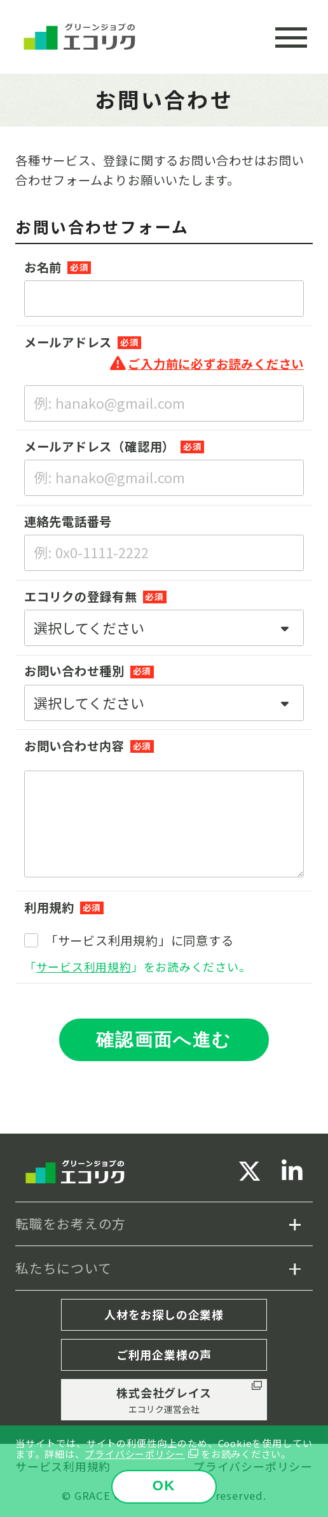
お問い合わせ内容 (74, 746)
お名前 (43, 267)
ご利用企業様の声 (164, 1354)
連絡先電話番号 (68, 521)
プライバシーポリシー (135, 1453)
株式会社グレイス (164, 1400)
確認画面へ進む (163, 1040)
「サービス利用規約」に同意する (139, 940)
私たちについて (63, 1267)
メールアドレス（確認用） (99, 446)
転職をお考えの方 (70, 1223)
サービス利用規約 (84, 966)
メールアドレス (68, 342)
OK (164, 1485)
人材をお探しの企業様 (164, 1314)
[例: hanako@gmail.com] (164, 478)
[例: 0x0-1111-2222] (164, 553)
